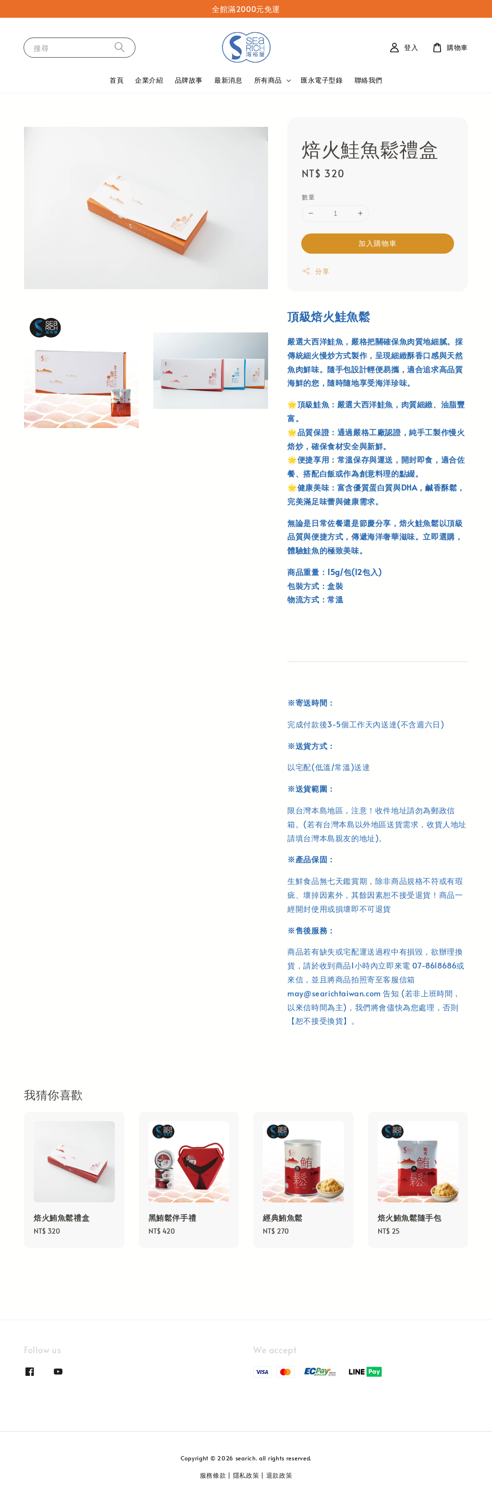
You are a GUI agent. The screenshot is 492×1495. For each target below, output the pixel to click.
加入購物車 (377, 243)
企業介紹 (149, 80)
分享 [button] (315, 271)
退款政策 (279, 1475)
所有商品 (268, 80)
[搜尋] (119, 47)
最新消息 (228, 80)
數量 (308, 197)
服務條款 (213, 1475)
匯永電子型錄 (322, 80)
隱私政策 (246, 1475)
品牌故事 (189, 80)
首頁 (116, 80)
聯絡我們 (368, 80)
